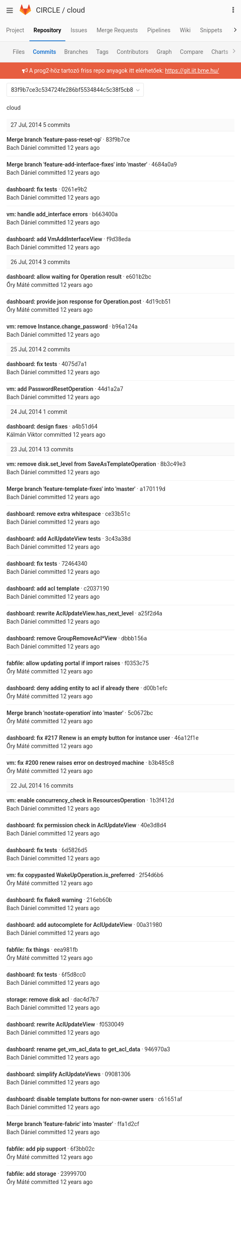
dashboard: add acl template (43, 588)
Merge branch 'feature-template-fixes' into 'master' (71, 489)
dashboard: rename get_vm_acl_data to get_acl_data (73, 1049)
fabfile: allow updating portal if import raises (63, 663)
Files (19, 52)
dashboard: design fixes (37, 426)
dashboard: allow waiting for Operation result (64, 276)
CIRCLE (48, 10)
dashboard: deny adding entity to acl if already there (73, 688)
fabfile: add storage (31, 1174)
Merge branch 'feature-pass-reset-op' (54, 139)
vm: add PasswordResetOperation (50, 389)
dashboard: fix (26, 738)
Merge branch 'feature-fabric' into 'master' (60, 1124)
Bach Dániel (22, 147)
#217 (51, 738)
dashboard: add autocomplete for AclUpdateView (69, 925)
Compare (191, 52)
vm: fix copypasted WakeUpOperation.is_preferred (71, 875)
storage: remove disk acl (38, 999)
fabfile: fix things (28, 949)
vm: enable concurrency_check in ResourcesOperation (76, 800)
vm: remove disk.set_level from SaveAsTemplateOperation (81, 464)
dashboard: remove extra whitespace (54, 514)
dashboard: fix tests (32, 189)
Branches (76, 52)
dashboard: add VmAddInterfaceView (54, 239)
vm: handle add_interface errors (47, 214)
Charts (219, 52)
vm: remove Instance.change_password (57, 326)
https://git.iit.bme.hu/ (192, 70)
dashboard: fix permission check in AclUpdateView (71, 825)
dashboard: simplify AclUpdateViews (53, 1074)
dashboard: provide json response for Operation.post (74, 301)
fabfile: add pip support (36, 1149)
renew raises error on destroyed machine (91, 763)
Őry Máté (18, 285)
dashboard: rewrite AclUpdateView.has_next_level (70, 613)
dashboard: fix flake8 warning (44, 900)
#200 (31, 763)
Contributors (133, 52)
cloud (76, 10)
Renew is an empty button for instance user (114, 738)
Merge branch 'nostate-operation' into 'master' (65, 713)
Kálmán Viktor (24, 434)
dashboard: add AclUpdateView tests (54, 538)
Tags (102, 52)
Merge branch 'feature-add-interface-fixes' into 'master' (77, 164)
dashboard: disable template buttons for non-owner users (80, 1099)
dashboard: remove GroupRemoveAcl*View (62, 638)
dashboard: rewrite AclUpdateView (51, 1024)
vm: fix (16, 763)
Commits (44, 52)
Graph (164, 52)
